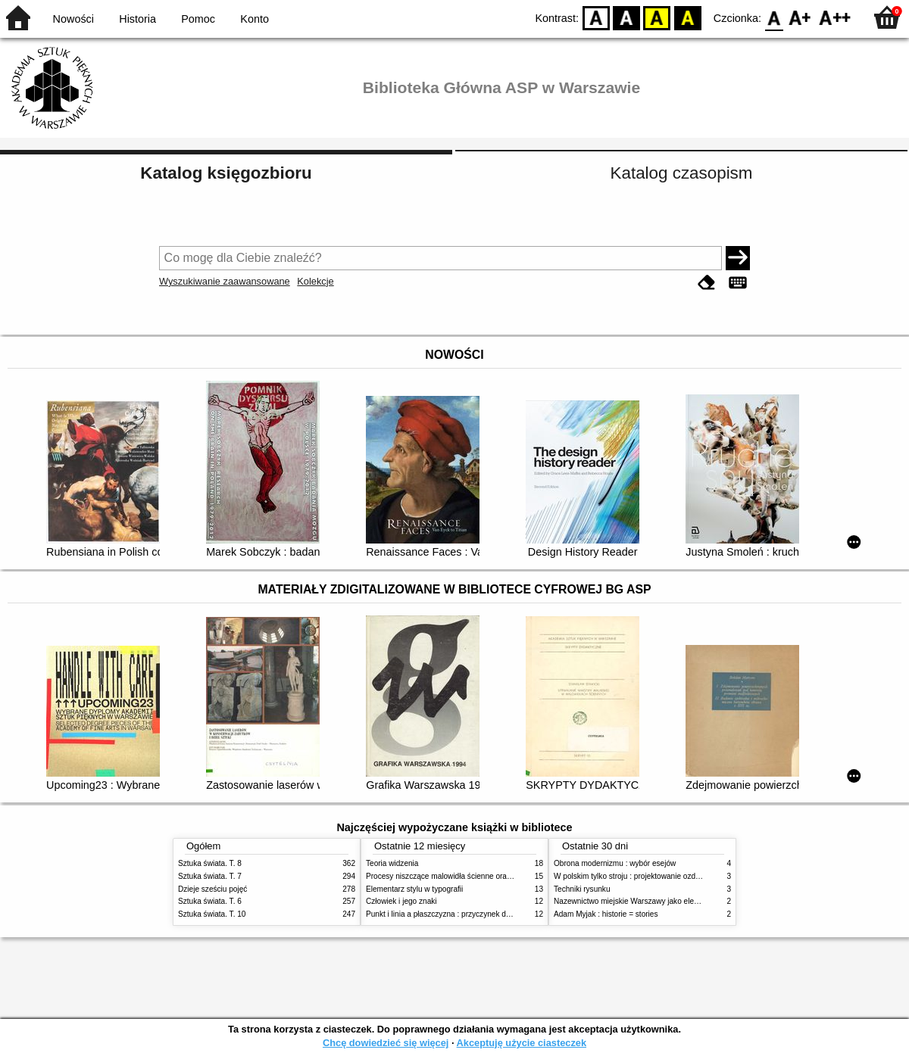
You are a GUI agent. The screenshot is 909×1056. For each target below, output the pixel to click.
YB (657, 17)
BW (626, 17)
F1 (800, 17)
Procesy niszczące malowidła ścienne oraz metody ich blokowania (478, 876)
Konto (254, 19)
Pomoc (198, 19)
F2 (835, 17)
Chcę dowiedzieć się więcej (385, 1042)
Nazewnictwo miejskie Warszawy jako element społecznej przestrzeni (671, 901)
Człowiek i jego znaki (401, 901)
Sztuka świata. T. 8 (210, 863)
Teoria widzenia (392, 863)
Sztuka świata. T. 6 (210, 901)
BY (687, 17)
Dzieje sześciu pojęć (212, 889)
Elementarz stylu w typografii (414, 889)
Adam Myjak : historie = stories (606, 914)
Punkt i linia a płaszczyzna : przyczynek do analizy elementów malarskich (490, 914)
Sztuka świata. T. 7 (210, 876)
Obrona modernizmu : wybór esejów (615, 863)
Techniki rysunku (582, 889)
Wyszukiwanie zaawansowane (224, 281)
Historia (137, 19)
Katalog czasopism (682, 173)
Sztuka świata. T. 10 (211, 914)
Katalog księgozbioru (225, 173)
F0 (774, 17)
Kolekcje (315, 281)
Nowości (73, 19)
